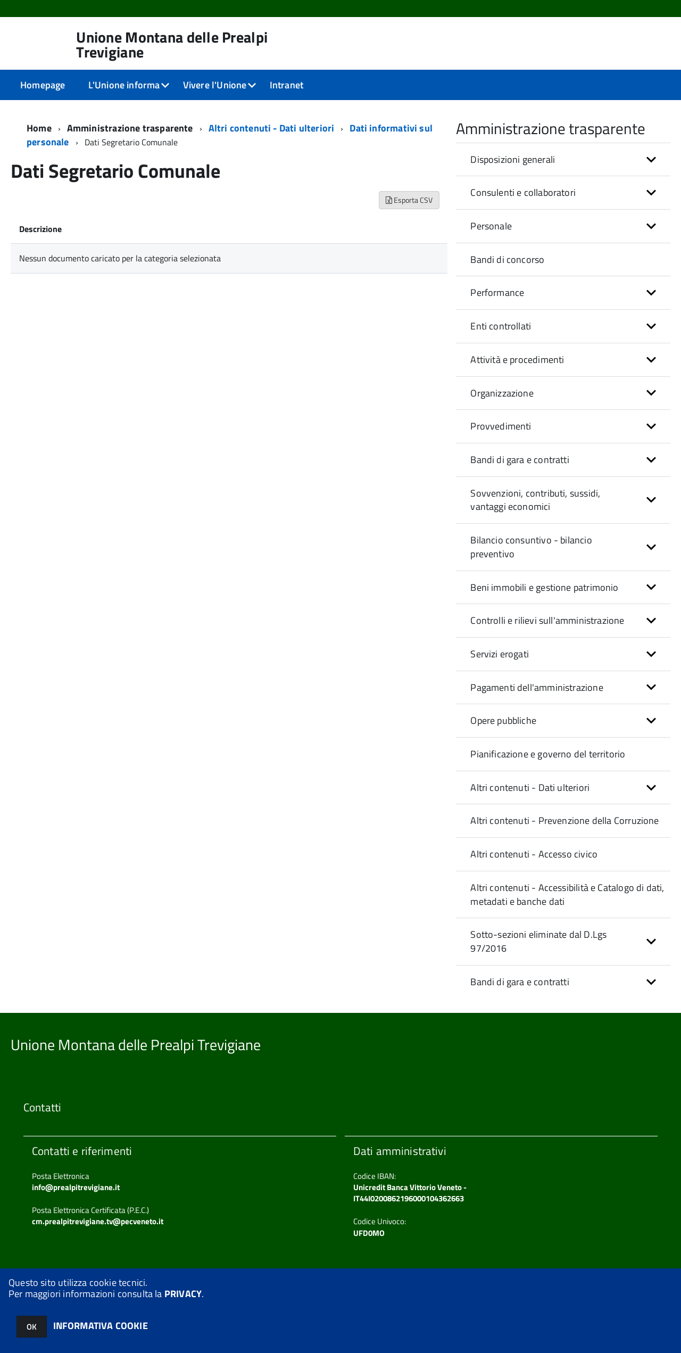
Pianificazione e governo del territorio (547, 754)
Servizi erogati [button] (499, 654)
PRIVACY (183, 1293)
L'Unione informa (124, 85)
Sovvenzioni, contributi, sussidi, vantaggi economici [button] (535, 500)
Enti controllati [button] (500, 326)
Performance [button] (497, 292)
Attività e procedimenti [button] (517, 359)
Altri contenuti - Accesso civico (533, 854)
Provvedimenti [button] (500, 426)
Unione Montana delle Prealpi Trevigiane (172, 45)
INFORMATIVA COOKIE (100, 1325)
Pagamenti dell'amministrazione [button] (536, 687)
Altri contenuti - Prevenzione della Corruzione (564, 820)
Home (39, 128)
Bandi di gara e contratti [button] (519, 459)
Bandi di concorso (507, 259)
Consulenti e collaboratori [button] (523, 192)
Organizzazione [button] (502, 393)
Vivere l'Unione (215, 85)
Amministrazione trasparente (130, 128)
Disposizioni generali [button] (512, 159)
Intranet (286, 85)
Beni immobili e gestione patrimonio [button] (544, 587)
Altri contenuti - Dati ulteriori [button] (529, 787)
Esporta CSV (409, 199)
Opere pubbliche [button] (503, 720)
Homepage (42, 85)
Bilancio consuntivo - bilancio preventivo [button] (531, 547)
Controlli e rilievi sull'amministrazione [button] (547, 620)
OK (32, 1327)
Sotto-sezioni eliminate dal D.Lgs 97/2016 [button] (538, 941)
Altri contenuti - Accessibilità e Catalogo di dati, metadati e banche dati (567, 894)
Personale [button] (491, 226)
